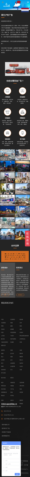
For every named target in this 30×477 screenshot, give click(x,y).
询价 (5, 296)
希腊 (2, 432)
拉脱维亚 (12, 429)
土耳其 (3, 402)
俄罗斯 (3, 416)
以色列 (21, 399)
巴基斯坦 (12, 386)
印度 (2, 399)
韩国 (2, 392)
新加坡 (21, 386)
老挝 (21, 395)
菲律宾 (3, 395)
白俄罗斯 (12, 432)
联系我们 (20, 296)
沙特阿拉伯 (22, 405)
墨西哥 (21, 466)
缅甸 (21, 392)
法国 (21, 416)
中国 (2, 386)
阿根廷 (21, 470)
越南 (11, 392)
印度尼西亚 (13, 399)
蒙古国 (3, 405)
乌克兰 (21, 432)
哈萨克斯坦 (13, 405)
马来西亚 (3, 389)
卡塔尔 (12, 402)
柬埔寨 (12, 395)
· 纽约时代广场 (5, 439)
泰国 (11, 389)
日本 (21, 389)
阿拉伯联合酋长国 (24, 402)
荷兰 (2, 429)
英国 (11, 416)
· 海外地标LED (5, 436)
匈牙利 (21, 429)
